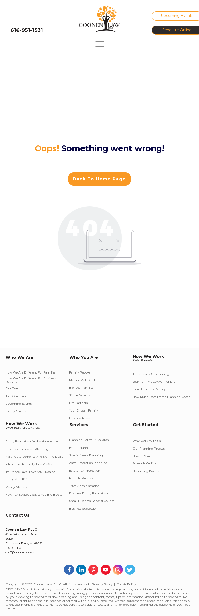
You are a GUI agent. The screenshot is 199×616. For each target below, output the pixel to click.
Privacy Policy (102, 584)
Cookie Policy (126, 584)
